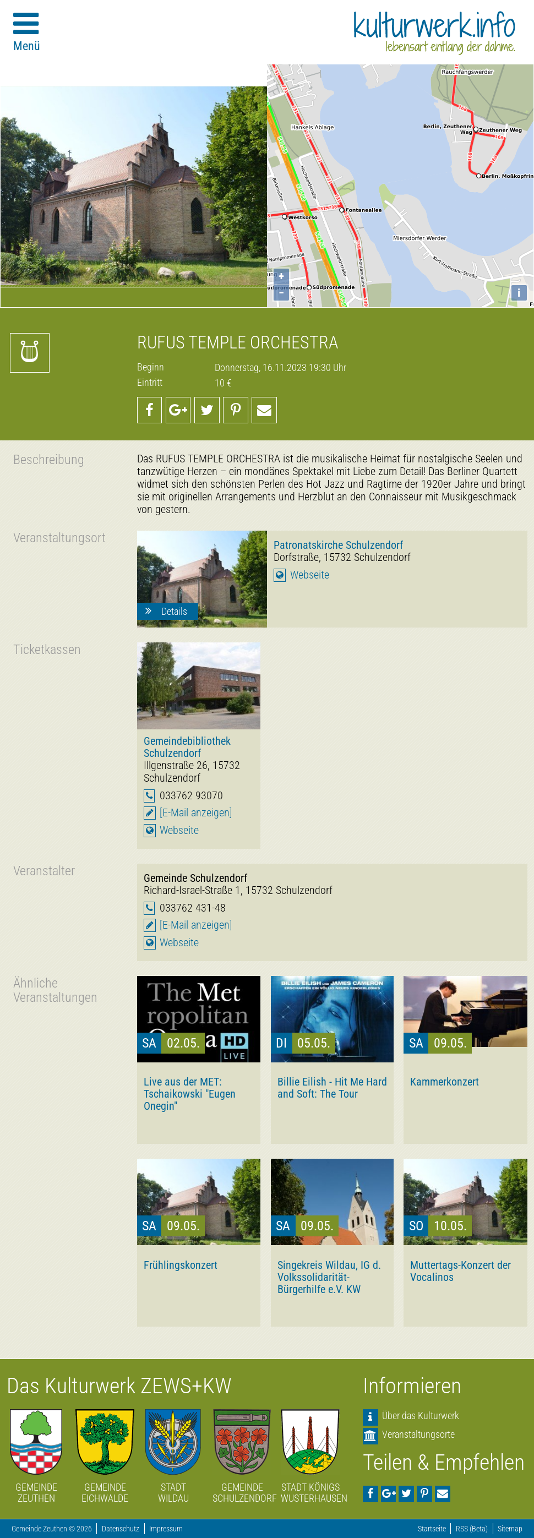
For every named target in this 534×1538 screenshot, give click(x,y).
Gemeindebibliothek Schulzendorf (187, 747)
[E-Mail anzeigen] (196, 812)
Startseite (432, 1529)
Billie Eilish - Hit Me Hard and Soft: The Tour (332, 1088)
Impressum (166, 1529)
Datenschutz (120, 1529)
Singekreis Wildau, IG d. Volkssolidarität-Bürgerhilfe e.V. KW (329, 1277)
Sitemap (510, 1529)
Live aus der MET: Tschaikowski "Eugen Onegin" (190, 1094)
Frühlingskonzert (180, 1265)
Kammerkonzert (444, 1082)
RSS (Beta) (472, 1529)
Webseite (309, 575)
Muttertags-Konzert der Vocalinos (460, 1271)
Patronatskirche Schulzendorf (338, 545)
